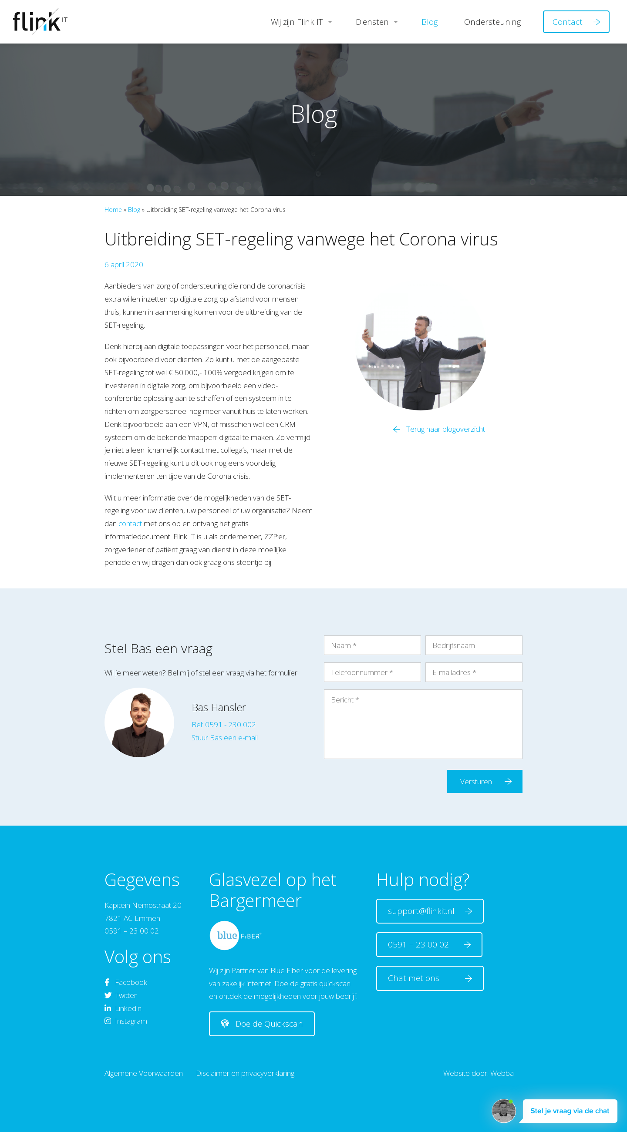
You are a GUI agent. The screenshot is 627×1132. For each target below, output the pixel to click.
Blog (429, 21)
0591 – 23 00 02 (421, 944)
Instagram (125, 1021)
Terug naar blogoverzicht (445, 429)
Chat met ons (422, 978)
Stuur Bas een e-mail (225, 737)
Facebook (125, 982)
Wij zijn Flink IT (297, 21)
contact (130, 523)
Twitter (120, 995)
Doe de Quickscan (262, 1023)
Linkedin (123, 1008)
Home (113, 209)
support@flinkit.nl (422, 911)
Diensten (372, 21)
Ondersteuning (492, 21)
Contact (568, 21)
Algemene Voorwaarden (143, 1073)
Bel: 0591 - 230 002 (224, 724)
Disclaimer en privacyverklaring (245, 1073)
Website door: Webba (478, 1073)
